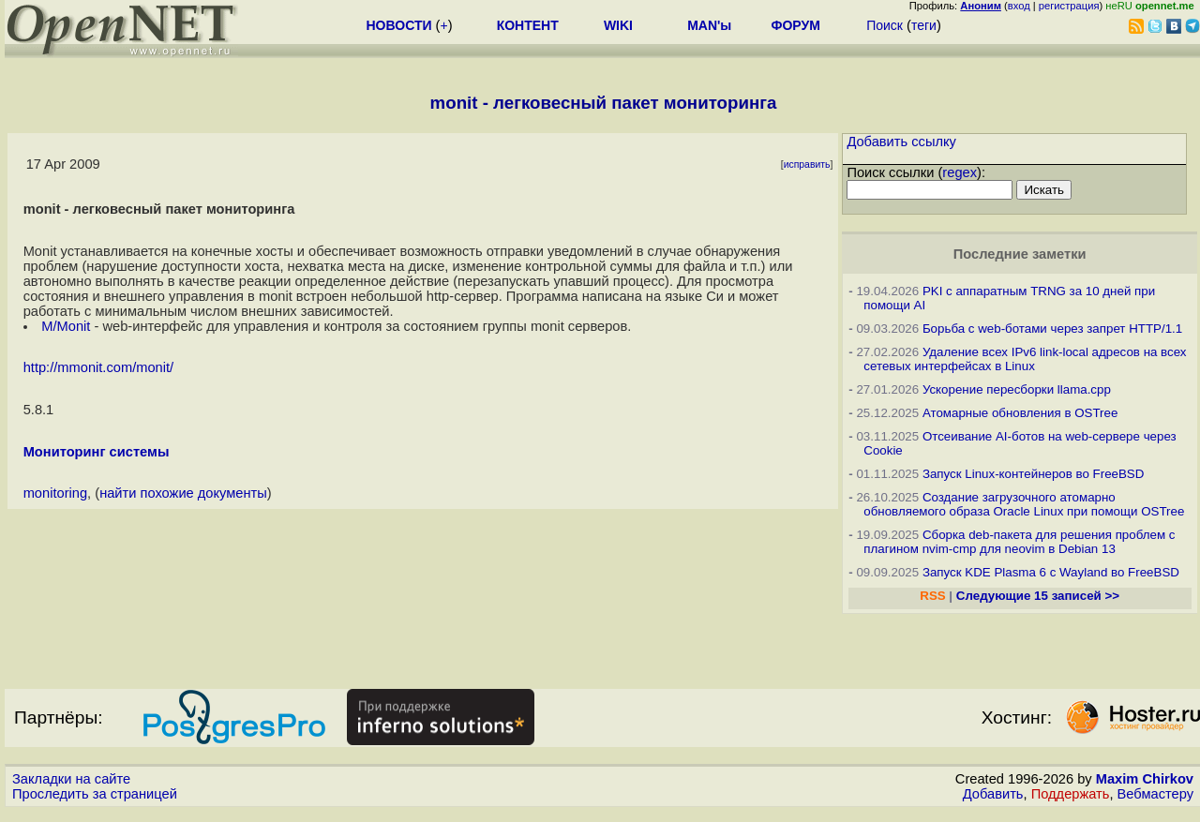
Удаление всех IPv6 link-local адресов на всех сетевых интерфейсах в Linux (1024, 359)
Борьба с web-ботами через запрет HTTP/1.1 (1052, 328)
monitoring (55, 493)
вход (1019, 5)
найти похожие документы (183, 493)
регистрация (1069, 5)
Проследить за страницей (94, 793)
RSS (932, 596)
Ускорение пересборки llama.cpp (1016, 389)
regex (959, 172)
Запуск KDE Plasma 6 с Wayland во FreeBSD (1050, 572)
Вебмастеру (1155, 793)
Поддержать (1070, 793)
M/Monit (67, 326)
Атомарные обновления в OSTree (1020, 413)
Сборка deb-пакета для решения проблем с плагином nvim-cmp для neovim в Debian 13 (1019, 542)
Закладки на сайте (71, 778)
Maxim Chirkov (1144, 778)
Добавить (993, 793)
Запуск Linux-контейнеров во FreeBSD (1033, 474)
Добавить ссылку (901, 141)
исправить (807, 164)
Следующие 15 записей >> (1037, 596)
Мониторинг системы (96, 451)
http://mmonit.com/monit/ (98, 367)
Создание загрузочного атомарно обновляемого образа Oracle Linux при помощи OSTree (1023, 504)
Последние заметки (1020, 254)
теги (924, 25)
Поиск (884, 25)
